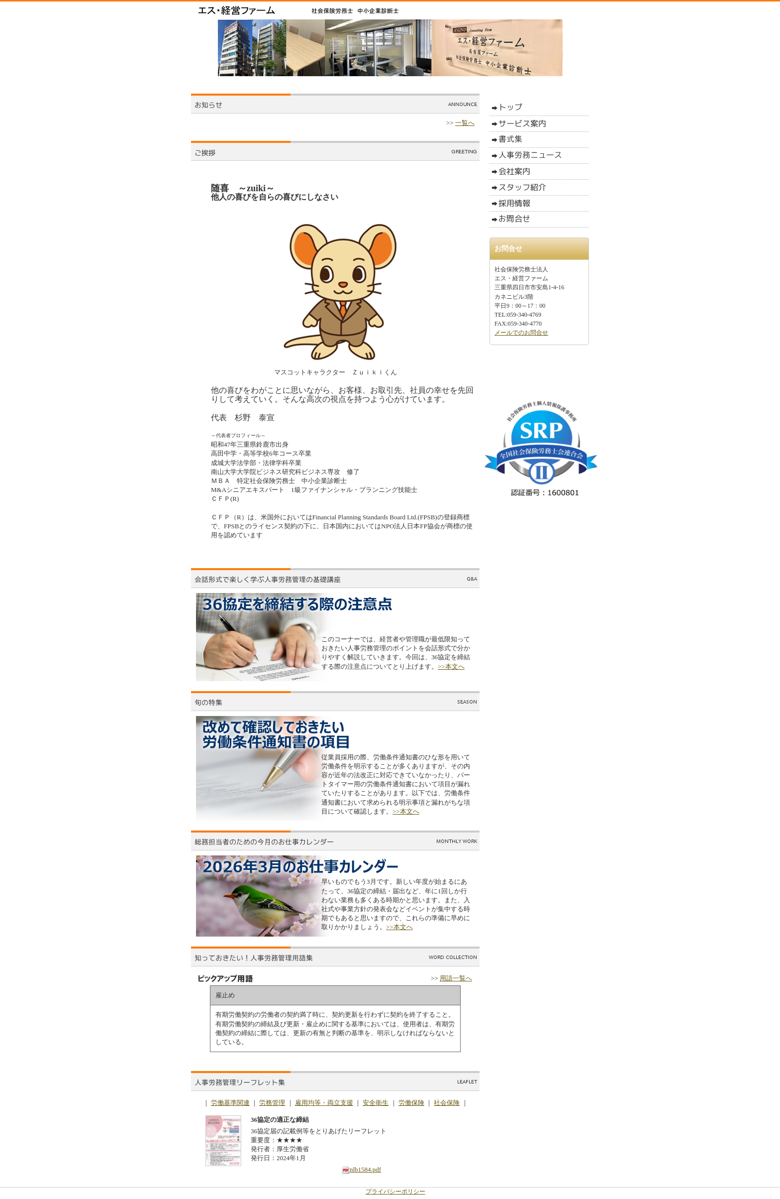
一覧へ (465, 122)
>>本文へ (451, 666)
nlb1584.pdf (361, 1169)
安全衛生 (376, 1102)
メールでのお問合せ (521, 332)
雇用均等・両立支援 (324, 1102)
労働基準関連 (230, 1102)
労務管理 (272, 1102)
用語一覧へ (456, 978)
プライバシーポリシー (395, 1191)
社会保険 (447, 1102)
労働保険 (411, 1102)
